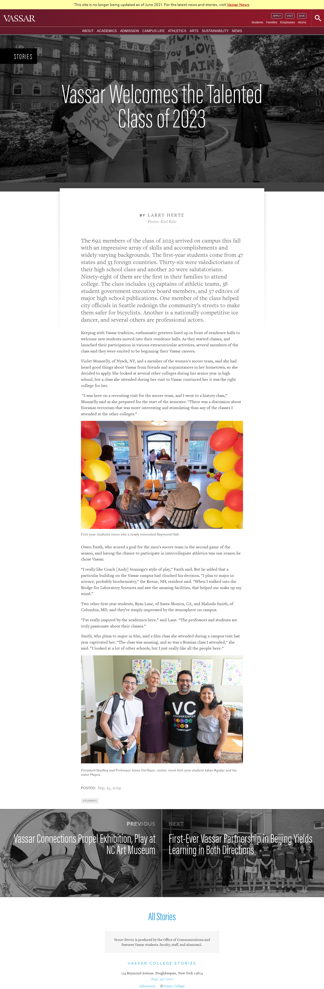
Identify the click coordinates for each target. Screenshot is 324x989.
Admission (129, 31)
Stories (23, 56)
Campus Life (153, 31)
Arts (193, 31)
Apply (277, 15)
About (88, 31)
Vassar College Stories (162, 963)
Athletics (177, 31)
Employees (287, 22)
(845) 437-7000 (162, 978)
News (237, 31)
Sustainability (215, 31)
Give (302, 15)
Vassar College (174, 985)
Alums (302, 22)
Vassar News (238, 5)
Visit (289, 15)
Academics (107, 31)
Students (257, 22)
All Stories (162, 915)
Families (271, 22)
